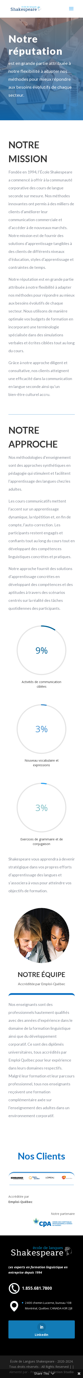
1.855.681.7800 (37, 1288)
